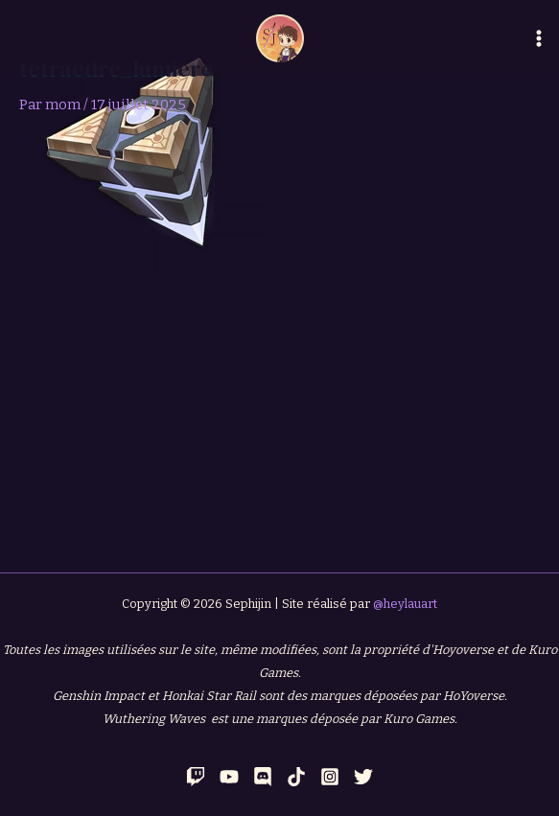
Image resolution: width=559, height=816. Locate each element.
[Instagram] (329, 776)
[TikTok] (296, 776)
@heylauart (405, 603)
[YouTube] (229, 776)
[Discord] (262, 776)
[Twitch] (195, 776)
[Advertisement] (279, 417)
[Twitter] (363, 776)
